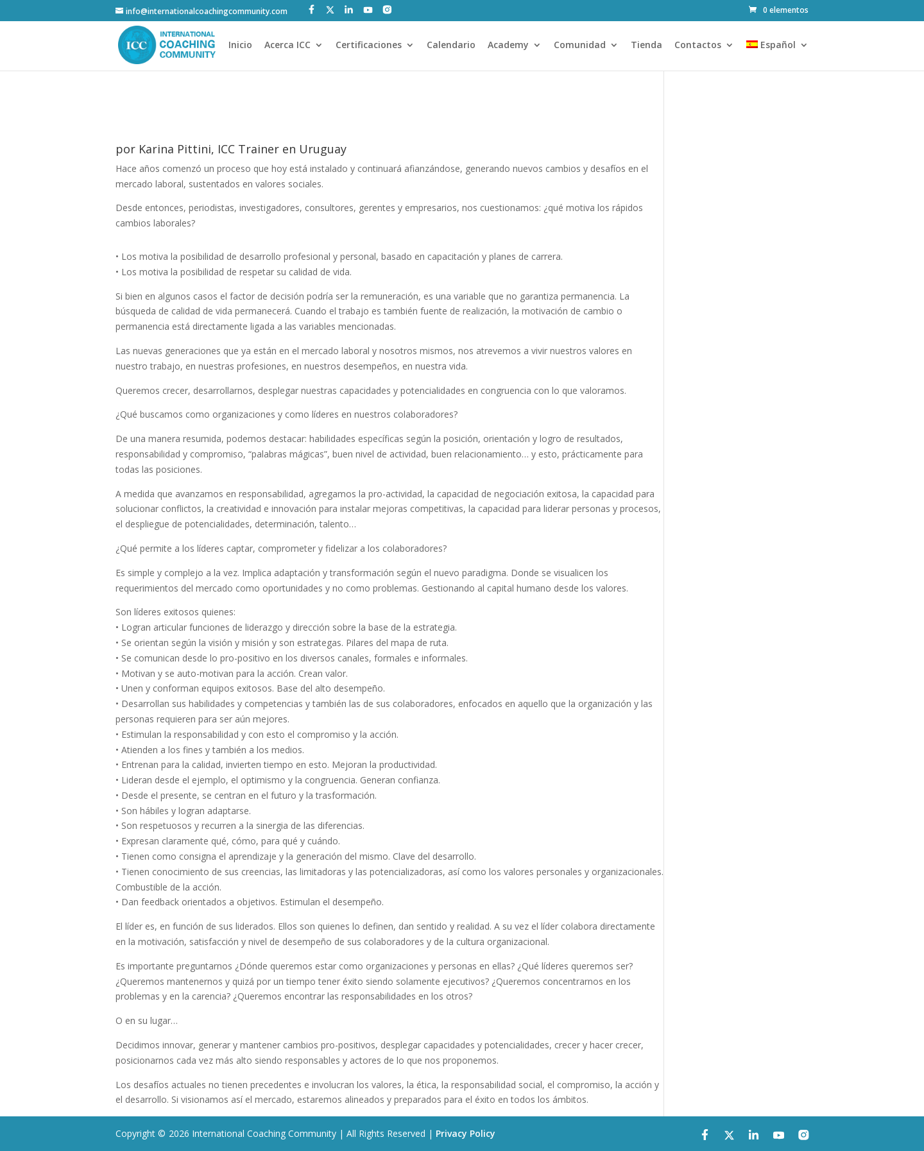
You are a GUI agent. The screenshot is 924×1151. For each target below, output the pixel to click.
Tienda (646, 45)
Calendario (451, 45)
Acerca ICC (287, 45)
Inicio (240, 45)
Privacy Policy (465, 1133)
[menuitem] (777, 55)
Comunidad (580, 45)
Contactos (697, 45)
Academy (508, 45)
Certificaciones (369, 45)
